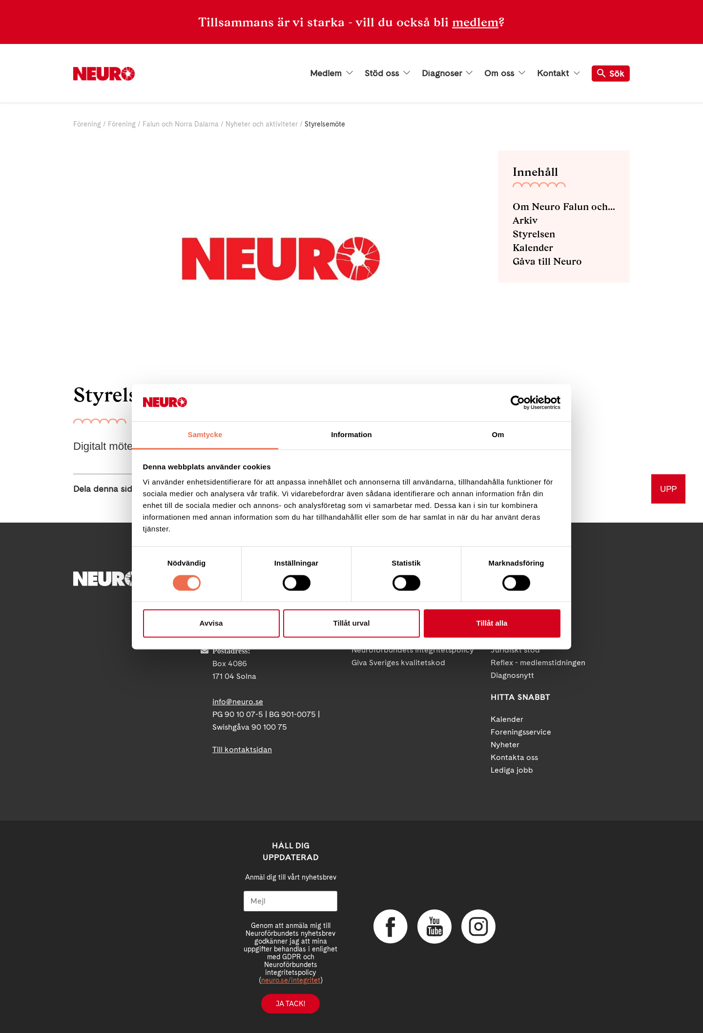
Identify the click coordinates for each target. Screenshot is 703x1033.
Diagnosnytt (512, 675)
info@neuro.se (237, 701)
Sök (610, 73)
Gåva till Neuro (547, 261)
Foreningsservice (521, 732)
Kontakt (558, 73)
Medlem (331, 73)
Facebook (390, 926)
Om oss (504, 73)
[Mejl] (290, 901)
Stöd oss (387, 73)
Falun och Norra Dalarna (181, 124)
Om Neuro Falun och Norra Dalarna (564, 206)
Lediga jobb (512, 770)
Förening (87, 124)
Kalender (533, 247)
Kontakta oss (514, 757)
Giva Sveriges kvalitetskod (398, 662)
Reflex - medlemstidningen (538, 662)
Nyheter (505, 744)
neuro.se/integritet (290, 980)
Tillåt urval (351, 623)
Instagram (478, 926)
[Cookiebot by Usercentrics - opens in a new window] (517, 402)
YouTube (434, 926)
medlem (475, 22)
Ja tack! (290, 1004)
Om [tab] (498, 435)
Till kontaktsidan (242, 749)
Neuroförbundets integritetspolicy (413, 649)
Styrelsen (534, 234)
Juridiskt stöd (515, 649)
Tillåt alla (492, 623)
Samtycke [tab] (205, 435)
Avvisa (211, 623)
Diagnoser (447, 73)
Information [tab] (351, 435)
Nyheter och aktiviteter (262, 124)
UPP (668, 489)
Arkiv (525, 220)
